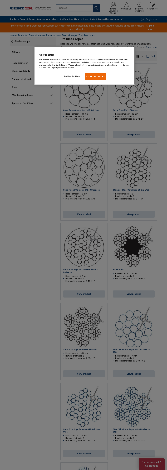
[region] (84, 66)
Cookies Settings (72, 76)
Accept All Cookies (95, 76)
